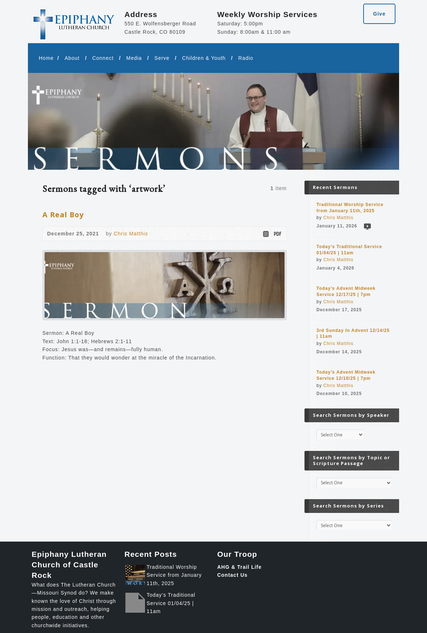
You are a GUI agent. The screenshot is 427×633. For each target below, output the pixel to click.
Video (367, 226)
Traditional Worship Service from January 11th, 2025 (174, 575)
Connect (102, 58)
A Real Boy (63, 214)
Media (134, 58)
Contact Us (232, 575)
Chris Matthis (131, 234)
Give (379, 14)
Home (46, 58)
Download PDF (277, 234)
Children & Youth (203, 58)
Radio (245, 58)
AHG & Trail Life (239, 567)
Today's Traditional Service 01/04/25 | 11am (170, 603)
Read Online (265, 234)
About (72, 58)
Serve (162, 58)
